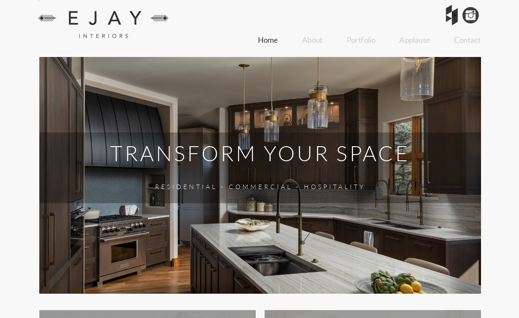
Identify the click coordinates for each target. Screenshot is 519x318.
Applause (414, 40)
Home (268, 40)
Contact (467, 40)
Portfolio (361, 40)
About (312, 40)
